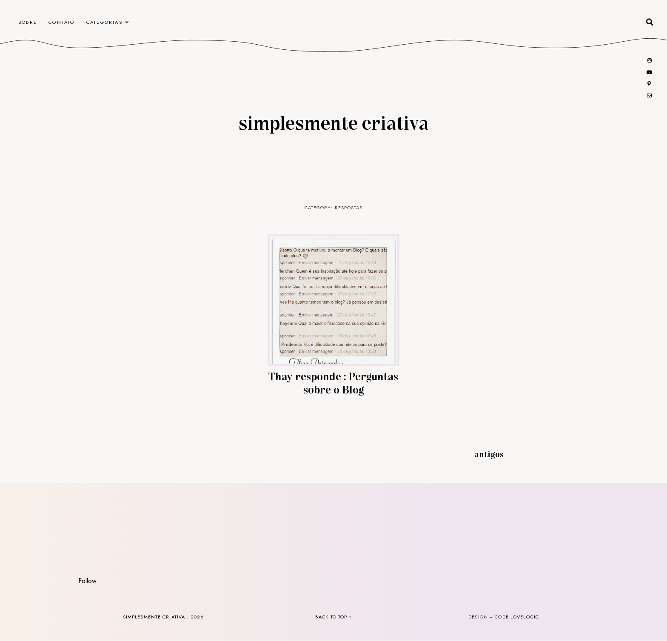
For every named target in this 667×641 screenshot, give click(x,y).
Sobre (27, 22)
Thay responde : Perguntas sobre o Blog (333, 382)
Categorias (104, 22)
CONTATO (61, 22)
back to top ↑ (333, 616)
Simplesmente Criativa (333, 122)
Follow (87, 581)
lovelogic (524, 616)
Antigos (489, 454)
